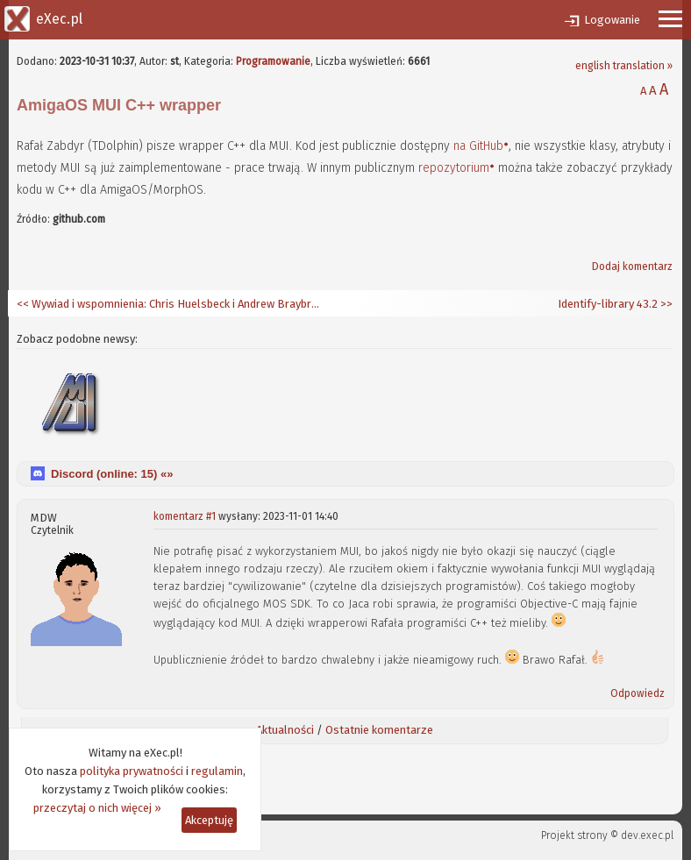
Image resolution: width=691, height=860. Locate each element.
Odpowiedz (637, 693)
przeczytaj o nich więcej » (97, 807)
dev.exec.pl (647, 835)
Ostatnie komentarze (379, 729)
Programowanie (273, 61)
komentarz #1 (184, 516)
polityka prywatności (131, 771)
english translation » (624, 66)
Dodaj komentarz (632, 266)
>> (665, 303)
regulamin (217, 771)
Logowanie (612, 19)
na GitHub (478, 146)
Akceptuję (209, 820)
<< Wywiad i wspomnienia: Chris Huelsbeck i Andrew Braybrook (170, 303)
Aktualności (285, 729)
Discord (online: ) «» (112, 473)
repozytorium (453, 167)
